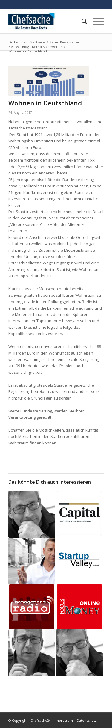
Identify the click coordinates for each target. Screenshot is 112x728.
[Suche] (81, 21)
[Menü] (95, 21)
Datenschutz (87, 720)
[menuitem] (81, 21)
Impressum (64, 720)
